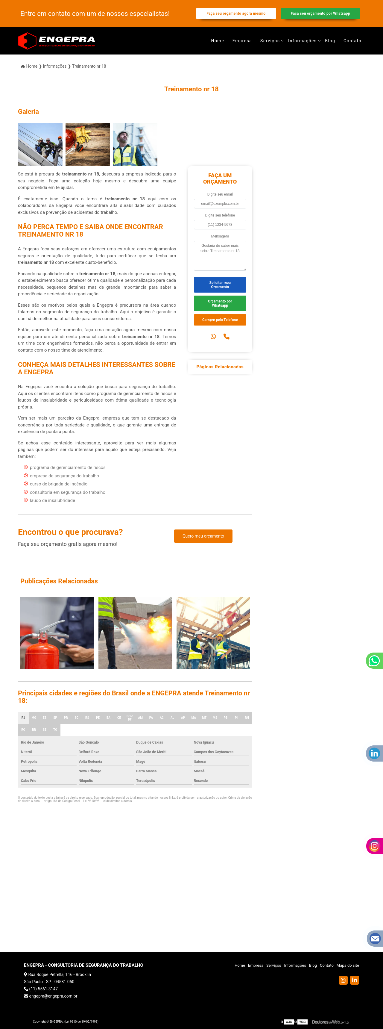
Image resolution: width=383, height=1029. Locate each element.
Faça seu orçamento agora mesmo (235, 13)
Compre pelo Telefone (220, 320)
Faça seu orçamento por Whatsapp (320, 13)
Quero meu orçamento (203, 536)
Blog (330, 40)
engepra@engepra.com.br (50, 996)
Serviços (270, 40)
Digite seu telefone (220, 215)
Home (217, 40)
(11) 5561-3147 (41, 988)
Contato (352, 40)
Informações (302, 40)
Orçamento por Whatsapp (220, 303)
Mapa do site (348, 965)
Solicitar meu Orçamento (220, 285)
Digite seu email (220, 194)
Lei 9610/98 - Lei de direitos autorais (107, 801)
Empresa (242, 40)
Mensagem (220, 236)
